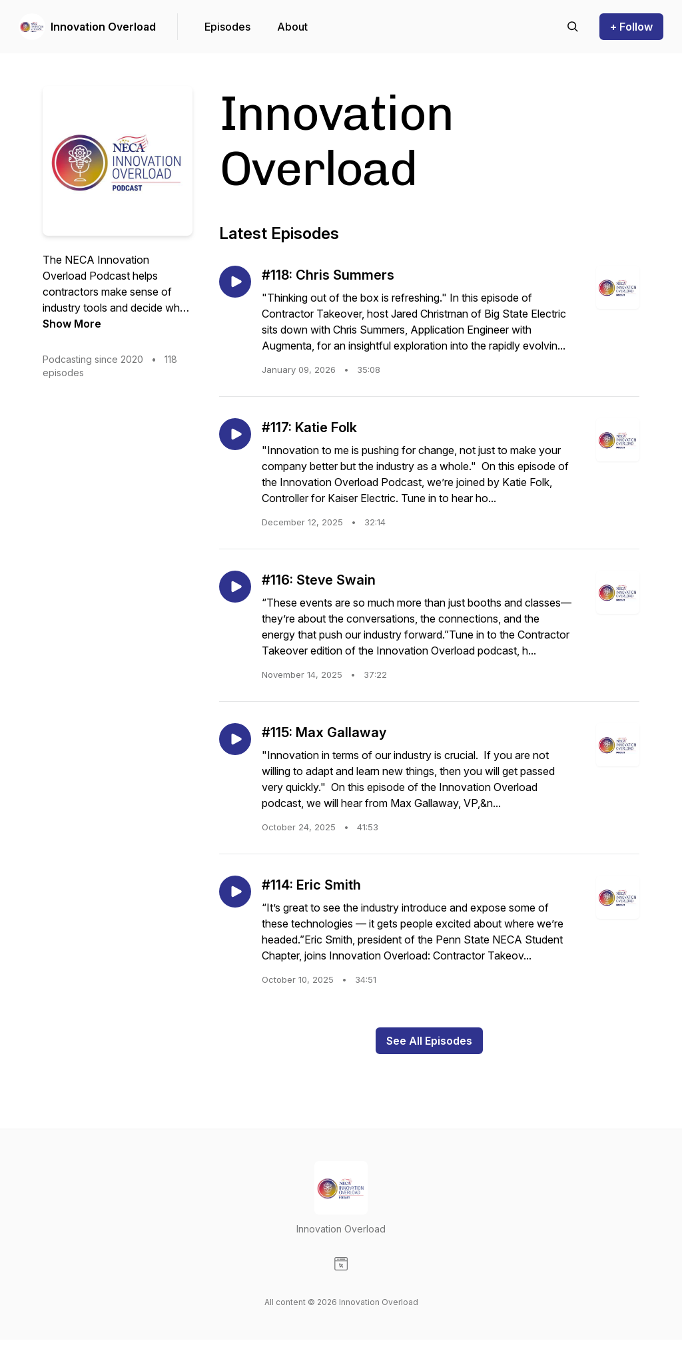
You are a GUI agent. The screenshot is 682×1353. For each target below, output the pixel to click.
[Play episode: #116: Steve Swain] (235, 587)
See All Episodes (429, 1040)
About (292, 26)
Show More (72, 323)
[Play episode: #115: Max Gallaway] (235, 739)
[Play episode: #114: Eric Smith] (235, 892)
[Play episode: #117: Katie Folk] (235, 434)
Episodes (227, 26)
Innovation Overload (103, 26)
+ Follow (631, 26)
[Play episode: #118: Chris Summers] (235, 282)
